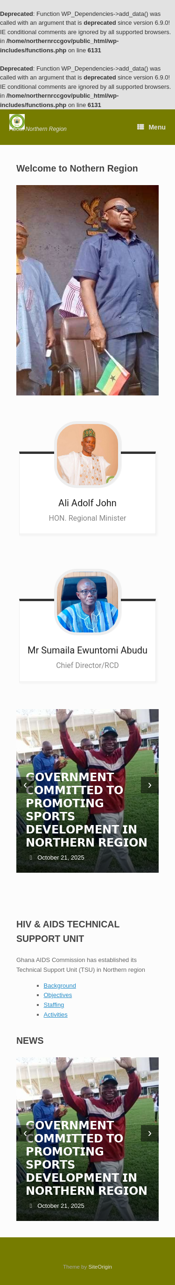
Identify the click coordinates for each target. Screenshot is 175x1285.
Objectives (58, 994)
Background (60, 985)
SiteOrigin (100, 1267)
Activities (56, 1014)
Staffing (54, 1004)
